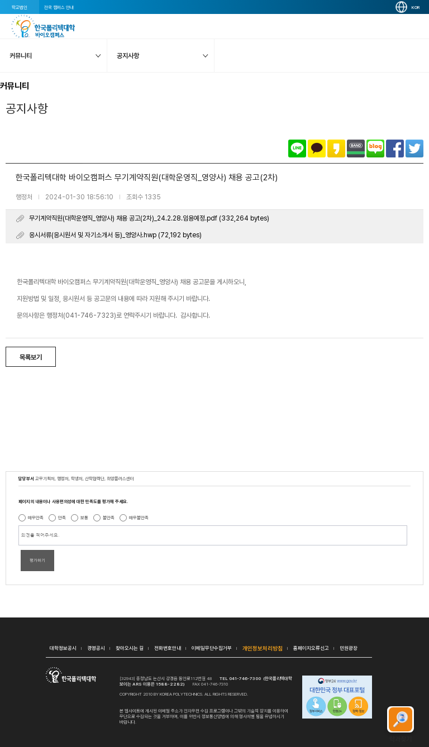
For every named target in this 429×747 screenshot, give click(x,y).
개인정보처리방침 (262, 648)
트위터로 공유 (414, 148)
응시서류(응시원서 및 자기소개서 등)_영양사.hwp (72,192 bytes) (115, 235)
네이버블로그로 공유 (375, 148)
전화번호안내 (167, 648)
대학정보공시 (63, 648)
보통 (84, 517)
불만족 (109, 517)
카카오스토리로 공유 (336, 148)
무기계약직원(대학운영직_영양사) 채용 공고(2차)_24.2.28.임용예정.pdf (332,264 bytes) (149, 218)
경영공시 (96, 648)
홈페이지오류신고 (311, 648)
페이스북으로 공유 (395, 148)
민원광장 (349, 648)
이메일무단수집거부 (212, 648)
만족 (62, 517)
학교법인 (19, 7)
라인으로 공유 (297, 148)
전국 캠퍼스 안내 (59, 7)
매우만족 (36, 517)
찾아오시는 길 (130, 648)
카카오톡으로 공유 (317, 148)
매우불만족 (139, 517)
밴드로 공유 (356, 148)
